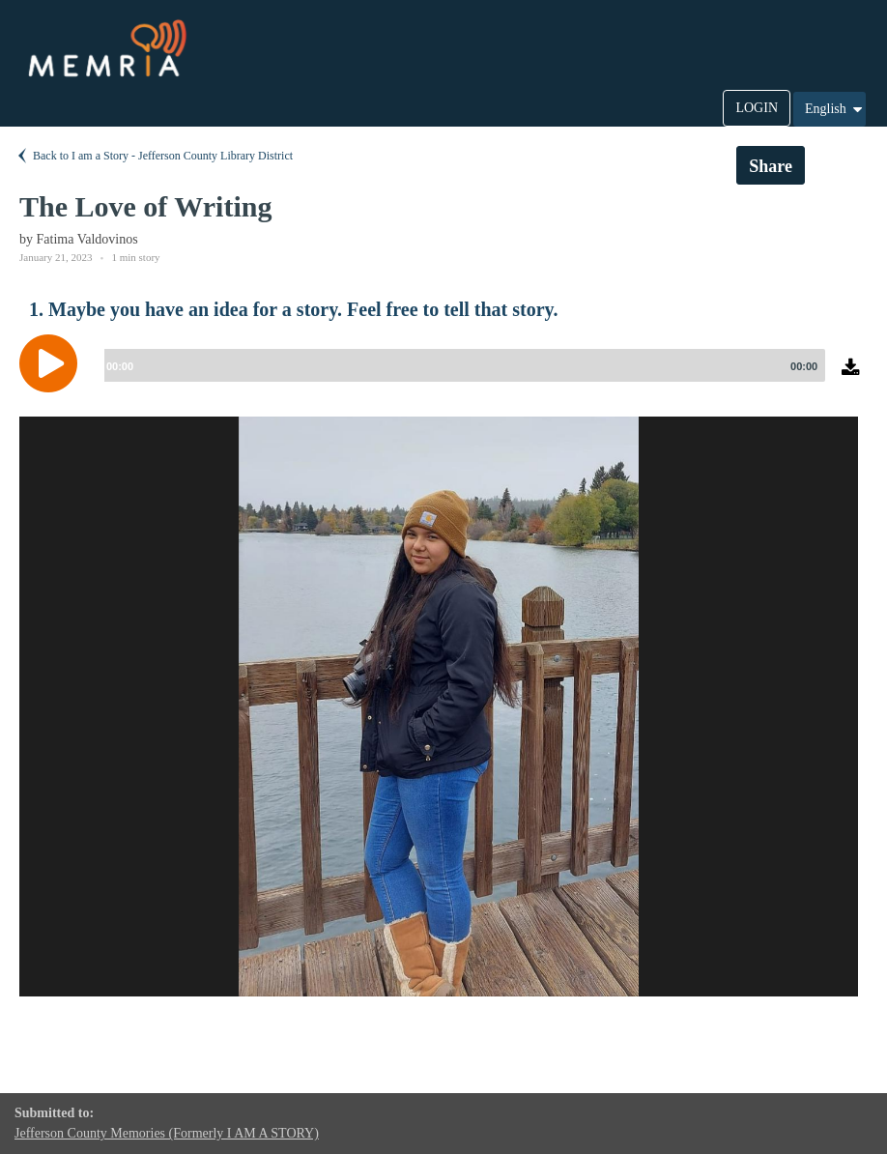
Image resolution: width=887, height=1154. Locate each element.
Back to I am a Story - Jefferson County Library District (153, 155)
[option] (438, 706)
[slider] (461, 365)
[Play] (53, 363)
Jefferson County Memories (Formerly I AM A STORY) (166, 1133)
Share (770, 166)
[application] (443, 378)
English (835, 109)
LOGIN (756, 108)
